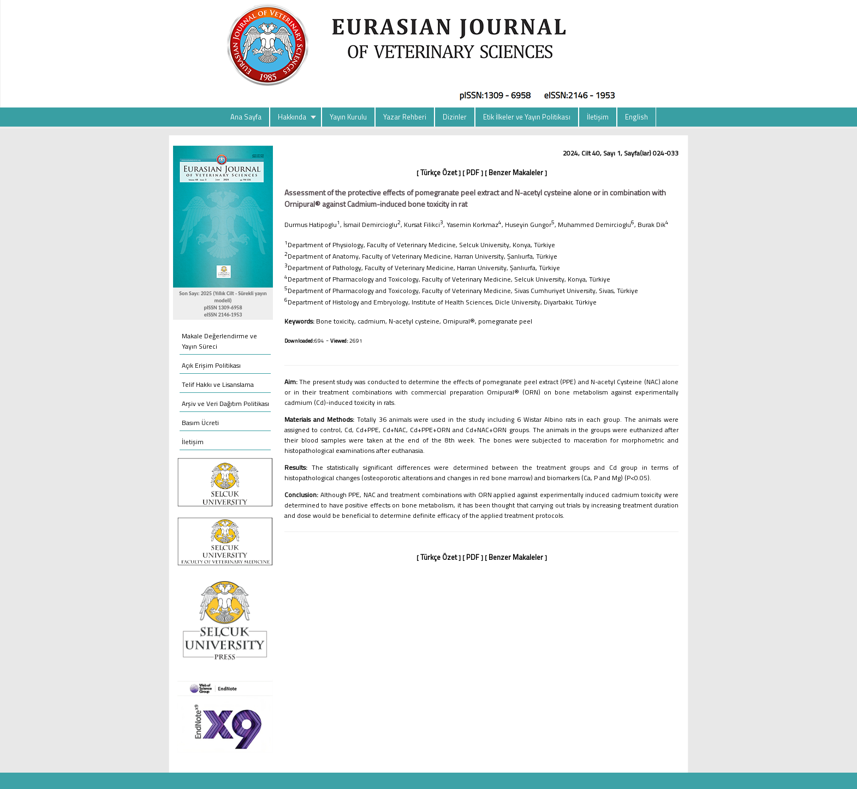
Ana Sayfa (245, 116)
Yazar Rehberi (404, 116)
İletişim (598, 116)
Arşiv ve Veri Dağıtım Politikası (225, 403)
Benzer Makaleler (516, 172)
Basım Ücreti (200, 422)
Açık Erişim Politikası (211, 365)
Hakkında (292, 116)
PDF (472, 172)
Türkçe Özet (438, 172)
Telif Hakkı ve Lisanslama (218, 384)
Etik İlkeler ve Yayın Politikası (526, 116)
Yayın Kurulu (348, 116)
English (636, 116)
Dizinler (455, 116)
